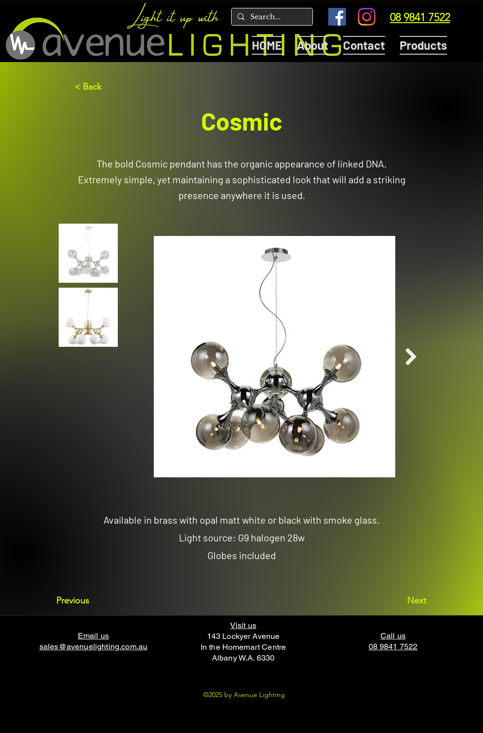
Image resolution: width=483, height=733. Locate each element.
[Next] (401, 600)
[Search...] (271, 17)
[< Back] (106, 87)
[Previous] (88, 600)
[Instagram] (367, 17)
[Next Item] (410, 357)
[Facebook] (337, 17)
